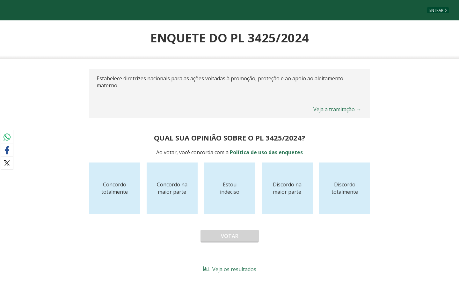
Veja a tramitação (337, 109)
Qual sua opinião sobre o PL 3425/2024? (229, 137)
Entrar (436, 10)
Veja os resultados (229, 269)
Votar (229, 236)
